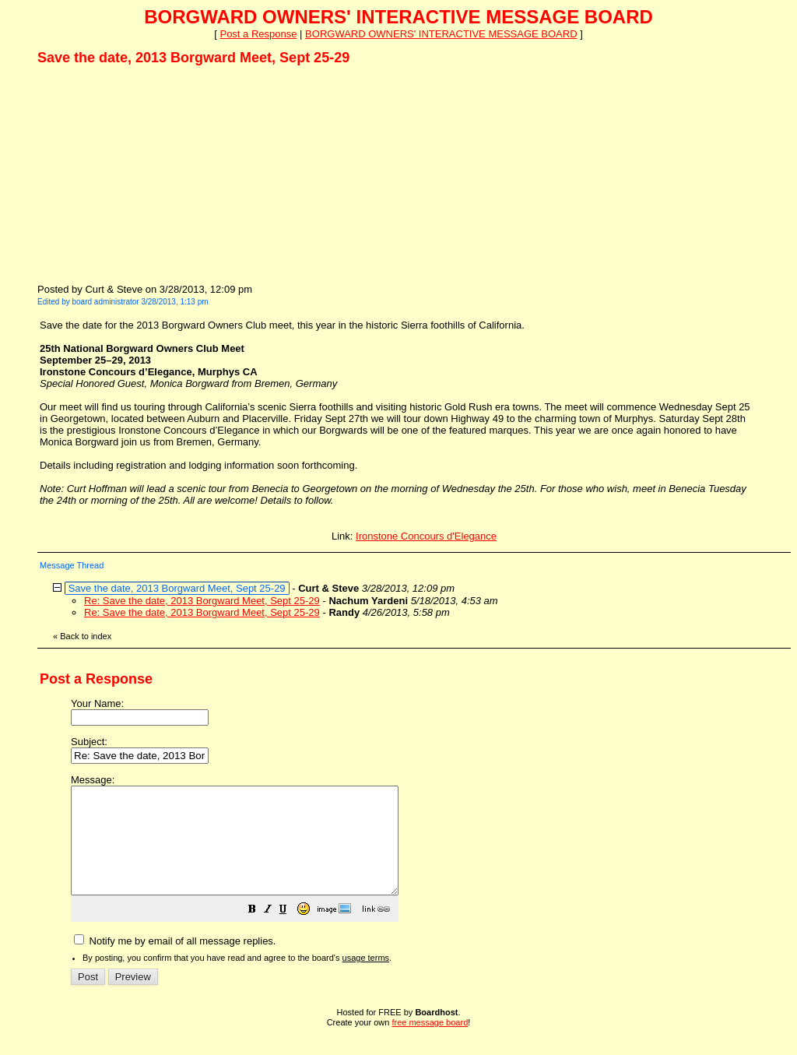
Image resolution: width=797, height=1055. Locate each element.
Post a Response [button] (258, 34)
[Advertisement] (154, 173)
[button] (291, 932)
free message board (429, 1043)
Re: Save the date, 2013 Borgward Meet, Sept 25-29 (202, 601)
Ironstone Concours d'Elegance (426, 536)
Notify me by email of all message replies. (175, 962)
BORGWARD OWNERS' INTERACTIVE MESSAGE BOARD (441, 34)
